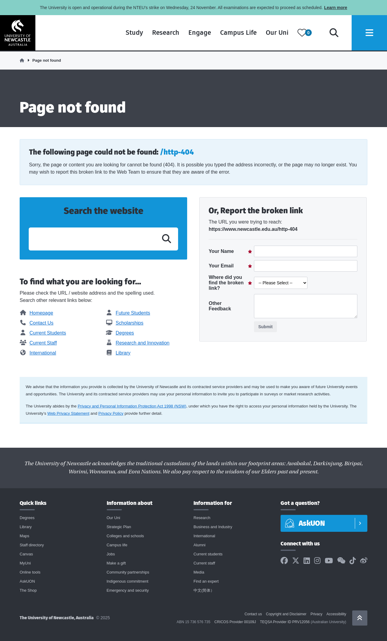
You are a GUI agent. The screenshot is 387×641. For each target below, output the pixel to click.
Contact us (253, 614)
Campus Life (236, 33)
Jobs (111, 554)
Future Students (128, 313)
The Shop (28, 590)
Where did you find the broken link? (226, 283)
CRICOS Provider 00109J (235, 622)
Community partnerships (128, 572)
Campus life (117, 545)
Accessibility (336, 614)
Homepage (36, 313)
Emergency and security (128, 590)
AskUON (27, 581)
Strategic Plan (119, 527)
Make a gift (116, 563)
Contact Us (37, 322)
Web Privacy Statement (68, 413)
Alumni (200, 545)
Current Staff (38, 342)
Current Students (43, 332)
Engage (198, 33)
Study (132, 33)
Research (163, 33)
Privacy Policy (110, 413)
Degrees (120, 332)
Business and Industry (213, 527)
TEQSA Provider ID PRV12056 (285, 622)
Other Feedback (220, 306)
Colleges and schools (125, 536)
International (38, 352)
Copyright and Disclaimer (286, 614)
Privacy (316, 614)
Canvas (26, 554)
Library (118, 352)
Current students (208, 554)
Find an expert (206, 581)
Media (199, 572)
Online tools (30, 572)
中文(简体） (204, 590)
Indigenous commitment (127, 581)
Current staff (204, 563)
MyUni (25, 563)
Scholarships (124, 322)
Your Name (221, 251)
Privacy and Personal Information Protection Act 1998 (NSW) (132, 406)
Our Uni (275, 33)
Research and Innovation (137, 342)
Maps (24, 536)
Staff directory (32, 545)
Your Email (221, 265)
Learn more (335, 7)
